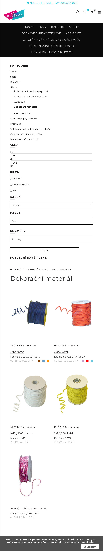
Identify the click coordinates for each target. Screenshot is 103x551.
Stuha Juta (19, 101)
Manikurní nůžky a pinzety (51, 52)
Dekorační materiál (25, 107)
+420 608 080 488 (65, 3)
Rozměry (18, 230)
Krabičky (57, 27)
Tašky (29, 27)
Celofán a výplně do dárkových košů (51, 39)
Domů (17, 269)
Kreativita (73, 33)
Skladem (16, 178)
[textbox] (51, 221)
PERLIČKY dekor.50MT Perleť (28, 508)
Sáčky (42, 27)
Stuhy (74, 27)
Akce (14, 190)
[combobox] (51, 205)
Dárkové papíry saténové (41, 33)
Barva (15, 213)
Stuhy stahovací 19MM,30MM (30, 96)
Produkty (30, 269)
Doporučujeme (20, 184)
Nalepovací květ (22, 113)
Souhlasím (89, 546)
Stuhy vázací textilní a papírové (30, 91)
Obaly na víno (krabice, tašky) (51, 46)
